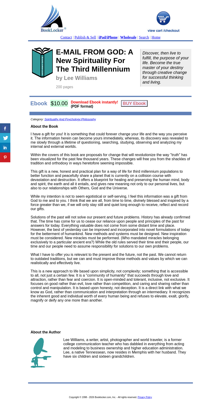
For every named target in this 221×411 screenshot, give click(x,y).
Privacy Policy (145, 397)
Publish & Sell (85, 37)
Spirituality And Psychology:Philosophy (70, 119)
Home (155, 37)
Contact (66, 37)
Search (144, 37)
